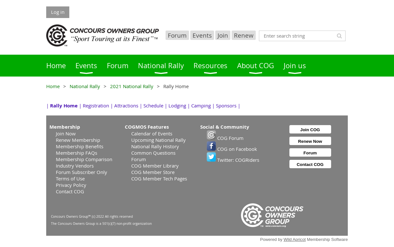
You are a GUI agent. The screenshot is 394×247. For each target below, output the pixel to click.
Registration (96, 105)
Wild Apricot (295, 239)
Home (53, 86)
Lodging (177, 105)
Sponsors (226, 105)
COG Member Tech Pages (159, 178)
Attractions (126, 105)
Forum (177, 35)
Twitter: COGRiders (233, 160)
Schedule (153, 105)
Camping (201, 105)
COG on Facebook (232, 149)
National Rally (85, 86)
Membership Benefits (79, 146)
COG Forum (225, 138)
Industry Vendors (75, 165)
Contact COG (70, 191)
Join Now (66, 133)
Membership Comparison (84, 159)
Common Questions (153, 153)
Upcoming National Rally (158, 140)
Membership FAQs (76, 153)
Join (223, 35)
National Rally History (155, 146)
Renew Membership (78, 140)
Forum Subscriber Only (81, 172)
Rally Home (64, 105)
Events (202, 35)
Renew (243, 35)
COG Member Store (153, 172)
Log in (57, 12)
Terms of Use (70, 178)
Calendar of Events (151, 133)
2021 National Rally (131, 86)
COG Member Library (155, 165)
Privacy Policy (71, 185)
